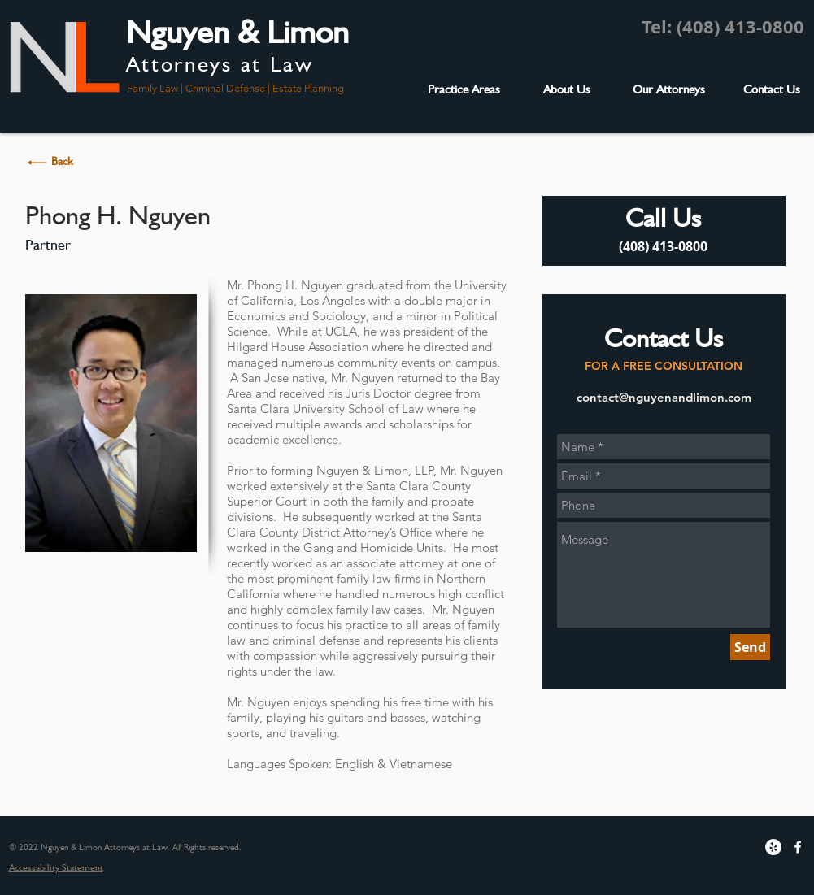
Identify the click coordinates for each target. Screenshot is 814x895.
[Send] (750, 647)
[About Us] (567, 90)
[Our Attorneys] (669, 90)
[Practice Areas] (464, 90)
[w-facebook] (798, 847)
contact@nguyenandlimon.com (664, 397)
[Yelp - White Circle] (773, 847)
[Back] (62, 161)
